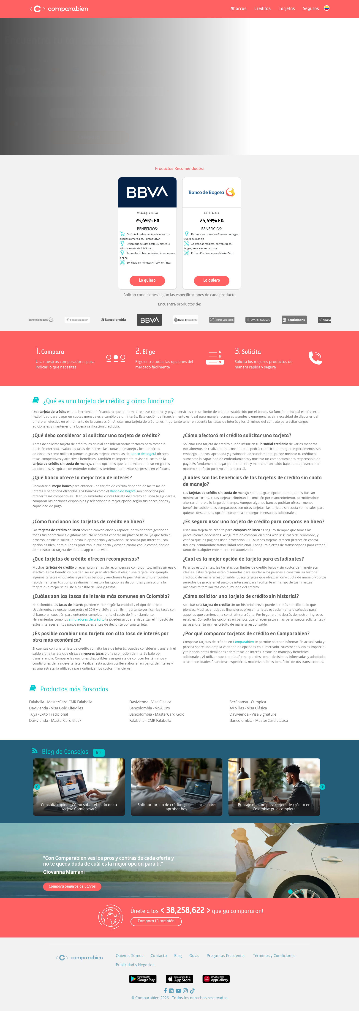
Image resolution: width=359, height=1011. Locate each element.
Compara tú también (156, 921)
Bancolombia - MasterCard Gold (157, 714)
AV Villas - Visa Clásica (248, 708)
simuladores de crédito (86, 619)
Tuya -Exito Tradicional (48, 714)
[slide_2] (302, 891)
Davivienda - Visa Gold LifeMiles (56, 708)
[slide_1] (296, 891)
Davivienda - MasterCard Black (55, 720)
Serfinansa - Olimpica (248, 701)
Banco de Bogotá (143, 454)
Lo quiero (147, 280)
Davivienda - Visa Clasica (150, 701)
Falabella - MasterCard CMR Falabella (60, 701)
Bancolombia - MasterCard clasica (259, 720)
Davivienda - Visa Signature (253, 714)
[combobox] (67, 91)
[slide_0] (290, 891)
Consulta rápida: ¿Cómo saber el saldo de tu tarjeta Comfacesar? (79, 807)
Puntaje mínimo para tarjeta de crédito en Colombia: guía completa (274, 807)
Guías (194, 955)
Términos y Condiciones (153, 118)
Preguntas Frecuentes (226, 955)
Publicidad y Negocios (135, 964)
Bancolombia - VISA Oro (149, 708)
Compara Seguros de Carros (72, 886)
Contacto (159, 955)
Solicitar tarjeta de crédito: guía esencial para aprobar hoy (176, 807)
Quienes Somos (130, 955)
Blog (178, 955)
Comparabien (243, 642)
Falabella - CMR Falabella (150, 720)
